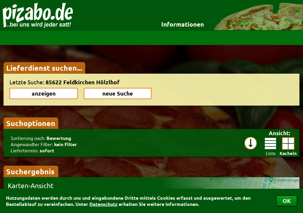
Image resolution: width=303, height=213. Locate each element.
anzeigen (44, 93)
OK (287, 200)
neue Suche (117, 93)
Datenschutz (103, 204)
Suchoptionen (30, 123)
